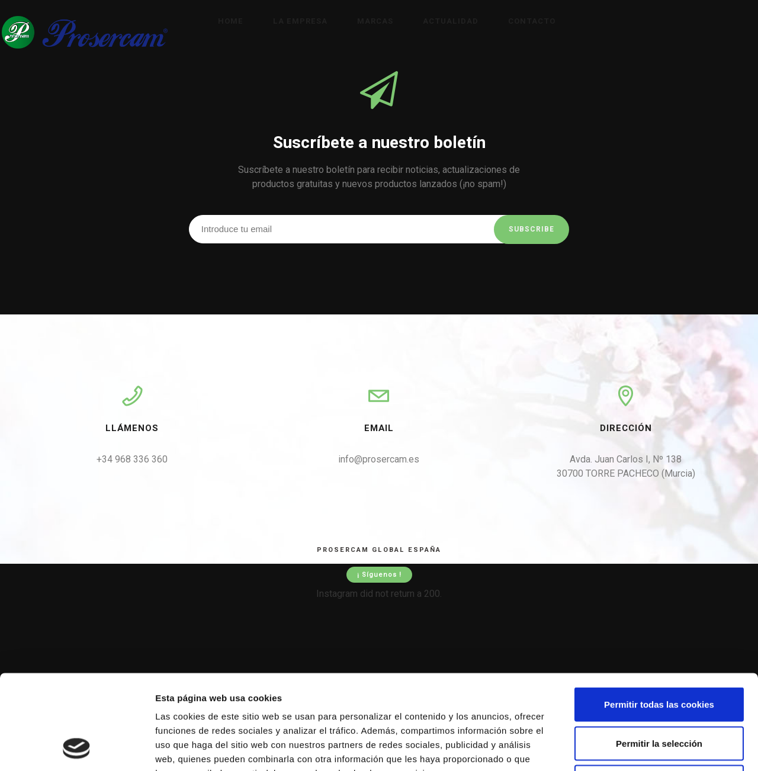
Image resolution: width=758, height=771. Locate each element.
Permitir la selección (659, 655)
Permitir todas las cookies (659, 616)
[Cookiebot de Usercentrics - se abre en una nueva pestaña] (77, 748)
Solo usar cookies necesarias (659, 693)
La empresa (300, 21)
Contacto (531, 21)
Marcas (375, 21)
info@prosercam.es (378, 459)
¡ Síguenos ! (379, 575)
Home (230, 21)
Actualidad (450, 21)
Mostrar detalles (636, 748)
